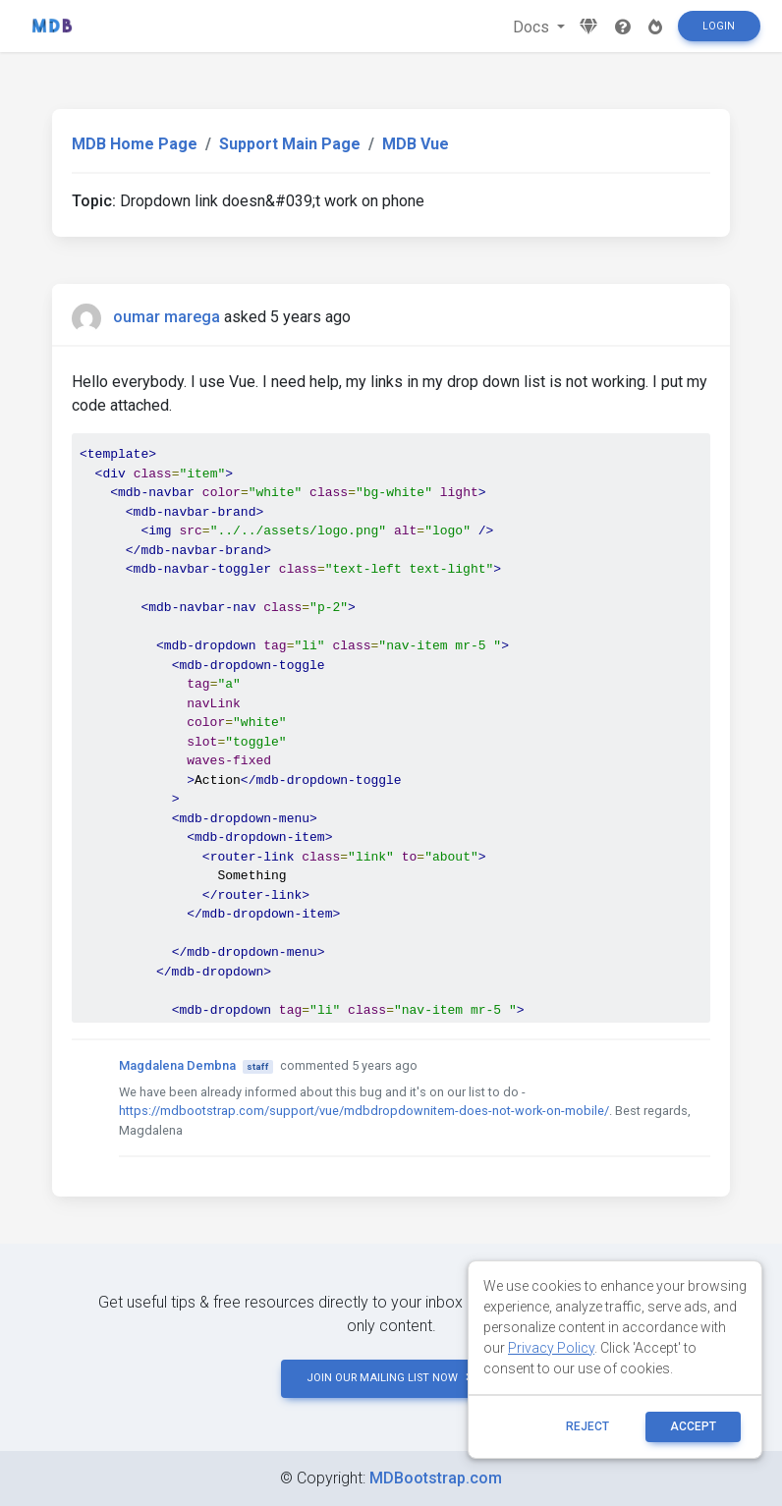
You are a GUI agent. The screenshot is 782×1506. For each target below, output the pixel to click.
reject (587, 1426)
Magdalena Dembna (177, 1065)
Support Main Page (290, 144)
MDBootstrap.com (435, 1478)
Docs (533, 27)
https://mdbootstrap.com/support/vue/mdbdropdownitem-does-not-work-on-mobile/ (364, 1110)
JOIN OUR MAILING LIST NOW (391, 1377)
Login (718, 26)
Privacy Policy (551, 1348)
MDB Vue (415, 144)
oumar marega (166, 316)
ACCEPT (693, 1426)
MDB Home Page (134, 144)
